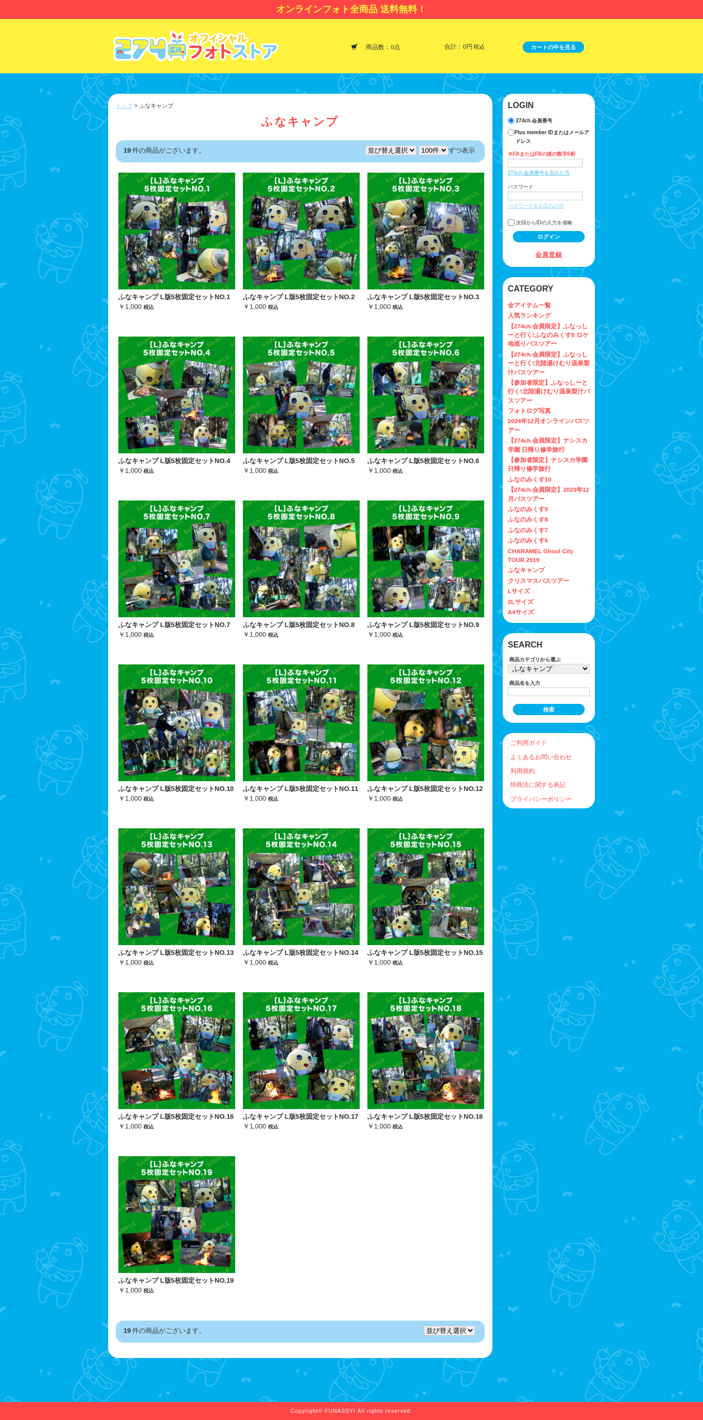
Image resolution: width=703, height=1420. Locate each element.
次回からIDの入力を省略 (540, 222)
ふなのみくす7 (528, 530)
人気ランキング (529, 315)
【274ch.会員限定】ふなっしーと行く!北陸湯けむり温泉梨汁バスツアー (549, 363)
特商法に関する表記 (538, 784)
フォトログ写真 (529, 410)
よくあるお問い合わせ (541, 757)
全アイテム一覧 (529, 305)
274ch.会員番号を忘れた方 (539, 173)
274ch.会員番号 (530, 120)
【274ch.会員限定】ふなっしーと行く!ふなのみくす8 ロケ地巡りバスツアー (548, 335)
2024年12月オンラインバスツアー (548, 425)
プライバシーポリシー (541, 799)
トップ (124, 105)
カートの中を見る (553, 47)
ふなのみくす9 (528, 509)
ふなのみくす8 (528, 519)
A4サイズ (521, 612)
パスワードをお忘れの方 (536, 205)
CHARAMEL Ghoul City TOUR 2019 (540, 555)
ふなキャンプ (526, 570)
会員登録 (549, 254)
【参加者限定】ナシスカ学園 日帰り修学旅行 (548, 464)
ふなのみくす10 (529, 479)
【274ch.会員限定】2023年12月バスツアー (548, 494)
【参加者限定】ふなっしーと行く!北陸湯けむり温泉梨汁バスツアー (549, 391)
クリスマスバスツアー (538, 580)
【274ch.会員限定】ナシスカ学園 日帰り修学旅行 (548, 444)
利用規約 (522, 770)
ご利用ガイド (528, 742)
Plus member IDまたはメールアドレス (548, 136)
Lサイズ (519, 591)
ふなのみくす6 (528, 540)
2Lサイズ (520, 601)
